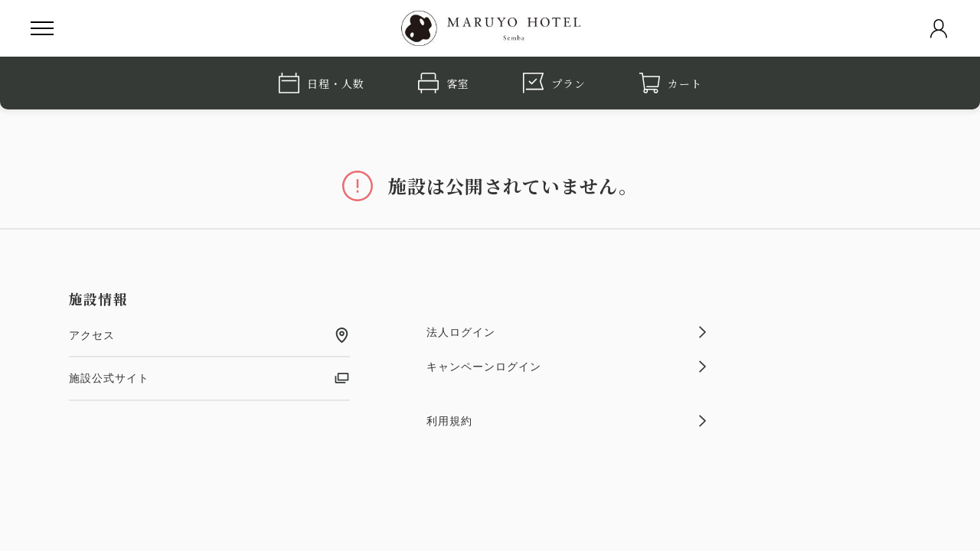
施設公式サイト (209, 378)
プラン (554, 83)
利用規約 (566, 421)
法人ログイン (566, 332)
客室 (443, 83)
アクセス (209, 335)
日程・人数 (321, 83)
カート (670, 83)
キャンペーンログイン (566, 366)
